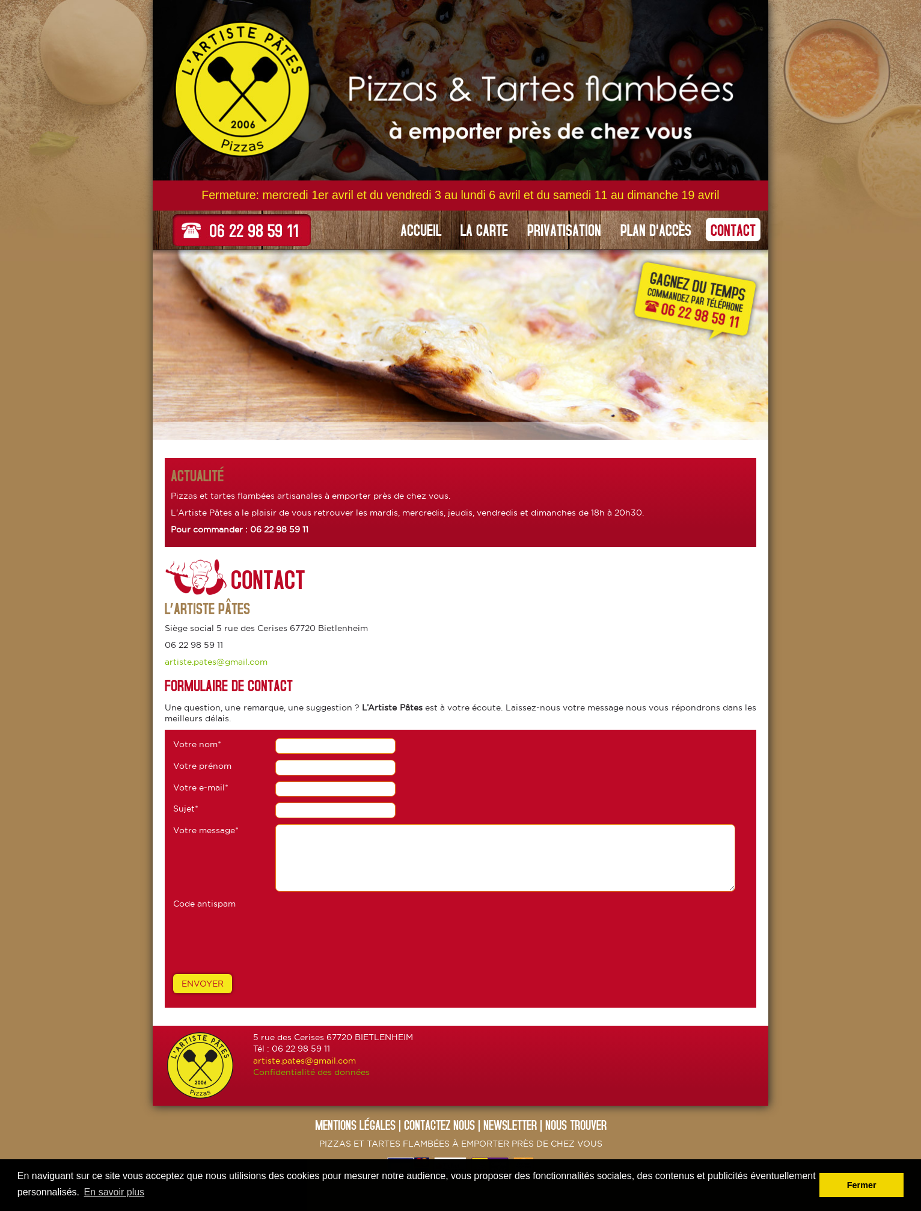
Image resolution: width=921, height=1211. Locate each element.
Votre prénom (202, 765)
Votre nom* (197, 744)
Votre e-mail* (200, 787)
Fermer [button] (862, 1185)
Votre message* (206, 830)
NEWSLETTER (510, 1125)
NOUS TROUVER (576, 1125)
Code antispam (204, 903)
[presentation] (264, 938)
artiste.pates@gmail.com (216, 661)
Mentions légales (355, 1125)
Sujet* (185, 808)
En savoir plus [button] (114, 1192)
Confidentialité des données (311, 1072)
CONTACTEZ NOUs (439, 1125)
